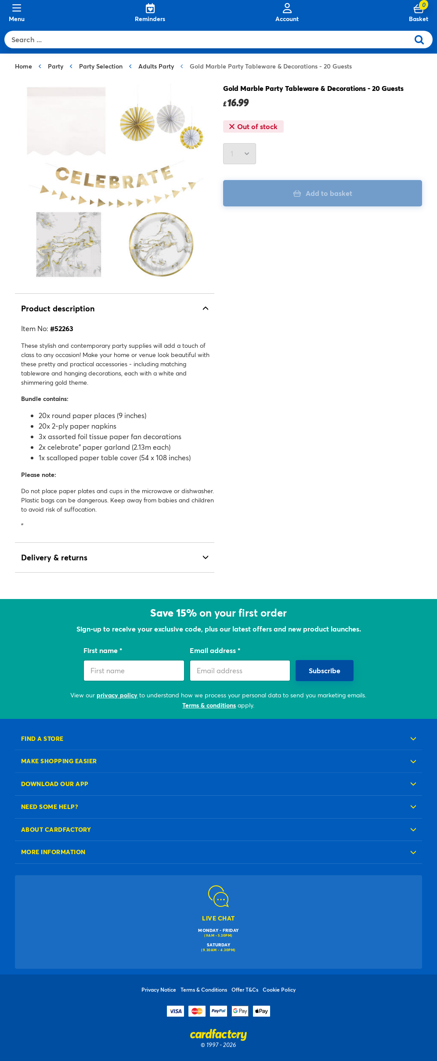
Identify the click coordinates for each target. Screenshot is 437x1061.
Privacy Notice (158, 989)
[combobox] (208, 39)
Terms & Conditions (204, 989)
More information (53, 852)
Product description (58, 308)
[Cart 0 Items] (418, 13)
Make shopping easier (59, 761)
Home (23, 66)
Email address (214, 650)
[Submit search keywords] (423, 39)
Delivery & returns (54, 557)
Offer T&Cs (244, 989)
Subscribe (324, 670)
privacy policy (117, 695)
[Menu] (17, 13)
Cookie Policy (279, 989)
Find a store (42, 738)
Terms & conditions (209, 705)
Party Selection (101, 66)
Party (55, 66)
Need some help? (49, 806)
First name (101, 650)
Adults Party (156, 66)
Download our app (55, 784)
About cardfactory (56, 829)
